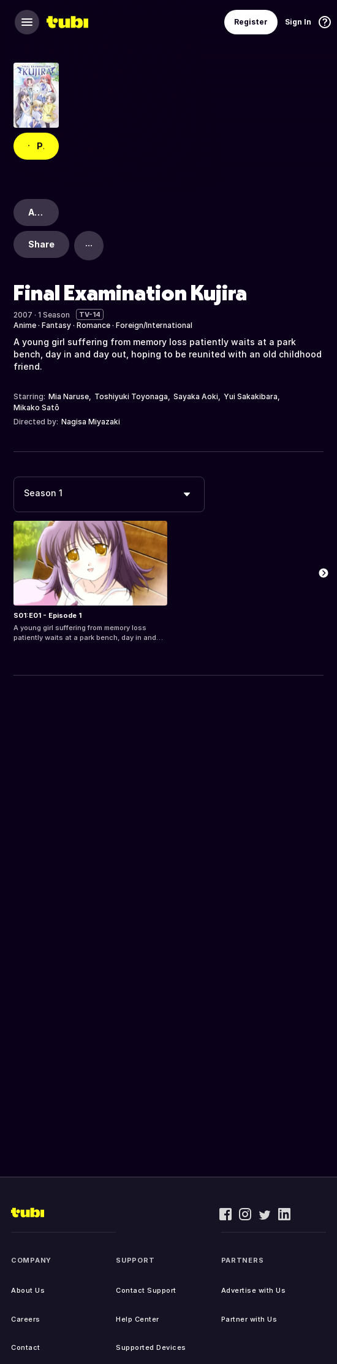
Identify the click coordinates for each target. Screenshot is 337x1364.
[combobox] (109, 494)
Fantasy (56, 325)
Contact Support (146, 1290)
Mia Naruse (68, 396)
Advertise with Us (253, 1290)
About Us (28, 1290)
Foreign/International (154, 325)
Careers (25, 1319)
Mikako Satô (36, 407)
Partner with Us (249, 1319)
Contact (25, 1347)
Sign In (298, 21)
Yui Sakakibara (251, 396)
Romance (93, 325)
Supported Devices (151, 1347)
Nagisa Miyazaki (90, 421)
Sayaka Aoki (195, 396)
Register (251, 21)
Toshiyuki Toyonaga (131, 396)
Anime (24, 325)
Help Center (137, 1319)
